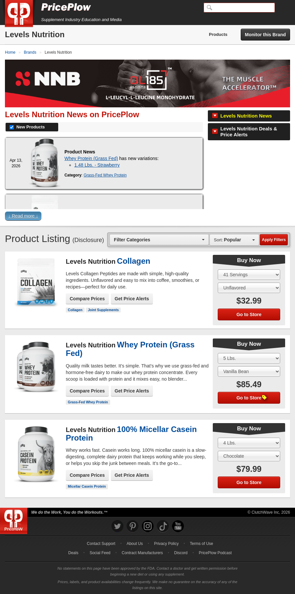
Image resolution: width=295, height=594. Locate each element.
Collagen (75, 310)
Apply (274, 239)
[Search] (239, 8)
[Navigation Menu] (283, 8)
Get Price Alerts (132, 298)
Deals (73, 553)
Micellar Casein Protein (87, 486)
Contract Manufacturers (142, 553)
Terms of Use (201, 543)
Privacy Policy (166, 543)
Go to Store (248, 314)
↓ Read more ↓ (23, 216)
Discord (181, 553)
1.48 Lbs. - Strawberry (97, 165)
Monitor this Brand (265, 34)
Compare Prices (87, 298)
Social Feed (99, 553)
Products (218, 34)
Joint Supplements (103, 310)
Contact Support (101, 543)
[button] (147, 217)
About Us (135, 543)
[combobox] (159, 239)
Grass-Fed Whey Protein (105, 175)
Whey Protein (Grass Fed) (91, 158)
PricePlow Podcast (215, 553)
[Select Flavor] (249, 288)
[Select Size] (249, 274)
